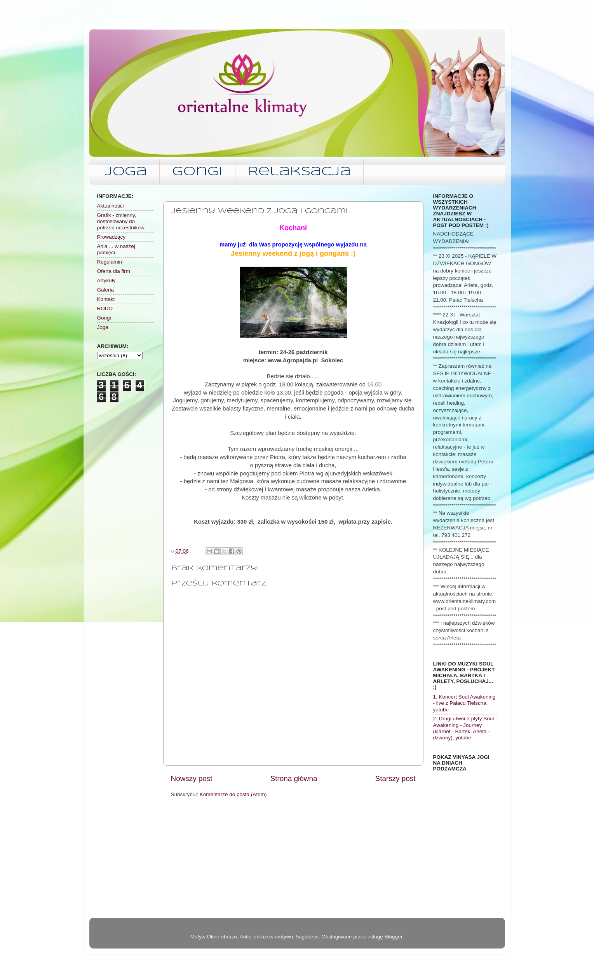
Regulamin (109, 262)
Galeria (105, 290)
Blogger (393, 937)
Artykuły (106, 280)
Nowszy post (192, 778)
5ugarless (307, 937)
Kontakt (106, 299)
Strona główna (293, 778)
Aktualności (110, 206)
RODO (105, 308)
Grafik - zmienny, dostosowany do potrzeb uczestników (121, 221)
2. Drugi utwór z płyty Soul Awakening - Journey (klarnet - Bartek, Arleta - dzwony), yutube (463, 728)
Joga (126, 172)
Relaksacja (299, 172)
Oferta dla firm (114, 271)
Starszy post (395, 778)
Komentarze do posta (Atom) (233, 794)
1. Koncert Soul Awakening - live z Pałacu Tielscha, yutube (464, 703)
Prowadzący (111, 237)
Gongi (197, 172)
